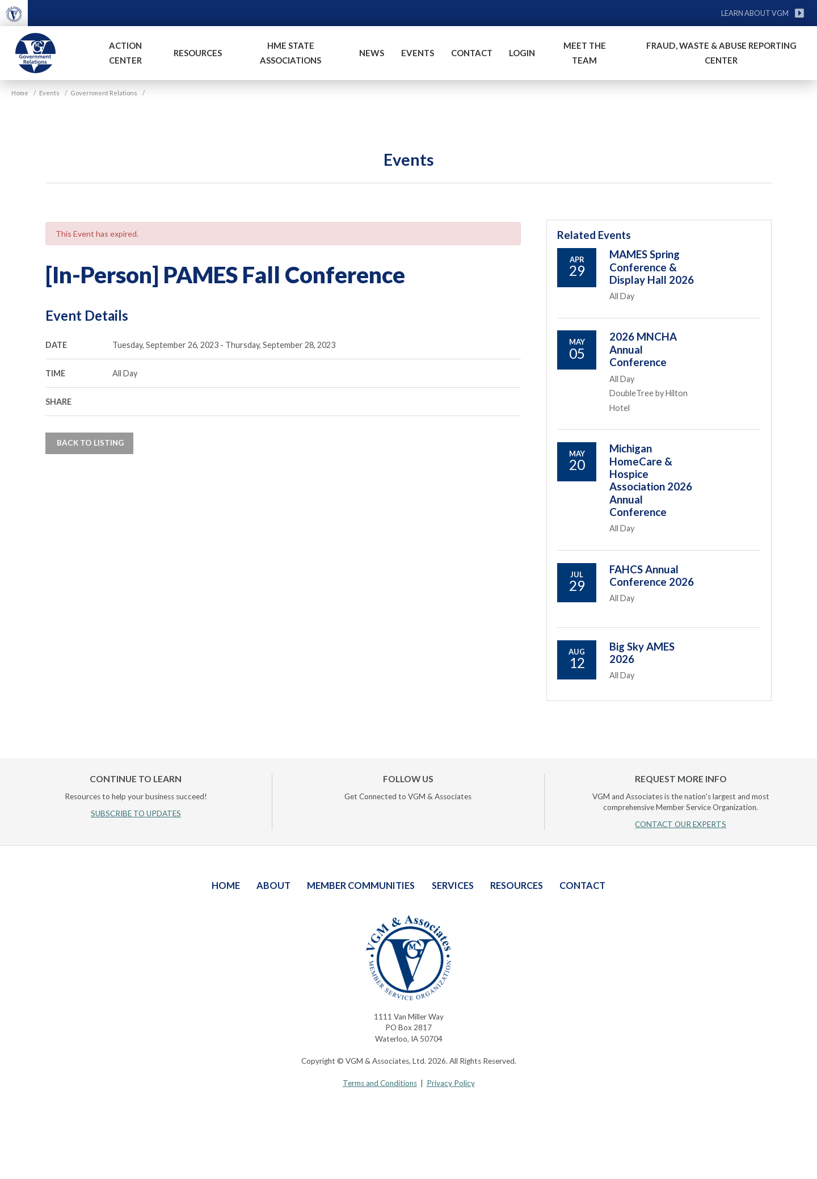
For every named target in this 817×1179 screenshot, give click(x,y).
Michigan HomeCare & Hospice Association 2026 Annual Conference (650, 480)
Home (226, 885)
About (273, 885)
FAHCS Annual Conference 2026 (651, 575)
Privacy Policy (451, 1083)
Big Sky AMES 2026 (642, 652)
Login (522, 53)
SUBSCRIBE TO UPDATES (136, 813)
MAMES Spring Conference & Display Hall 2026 (651, 267)
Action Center (125, 52)
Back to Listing (89, 442)
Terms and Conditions (380, 1083)
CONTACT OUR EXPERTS (680, 824)
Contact (471, 53)
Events (417, 53)
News (371, 53)
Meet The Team (584, 52)
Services (453, 885)
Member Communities (361, 885)
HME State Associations (290, 52)
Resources (198, 53)
